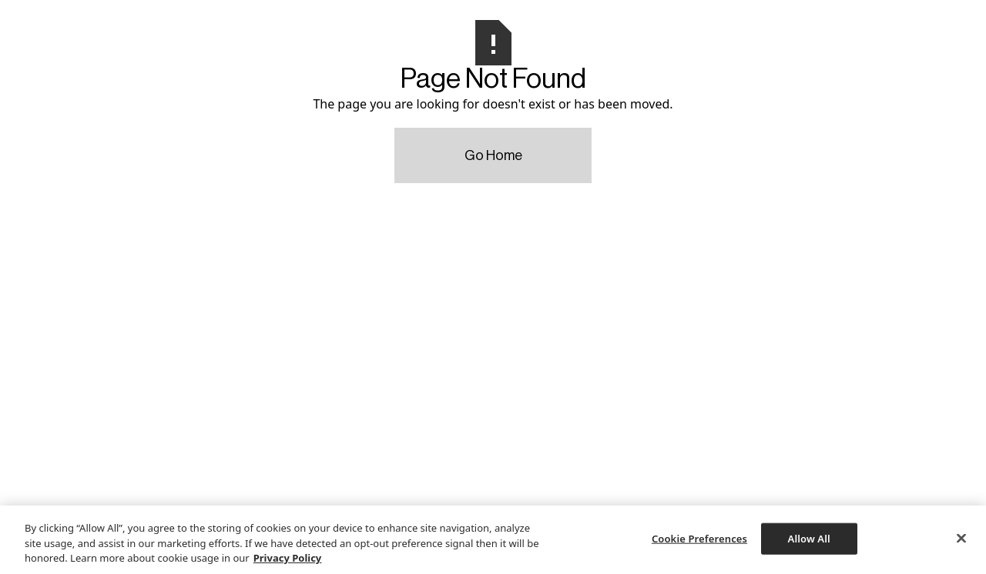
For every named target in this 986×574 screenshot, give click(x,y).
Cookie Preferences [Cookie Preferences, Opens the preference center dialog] (699, 538)
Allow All (809, 538)
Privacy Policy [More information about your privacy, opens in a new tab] (287, 558)
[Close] (961, 538)
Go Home (493, 155)
